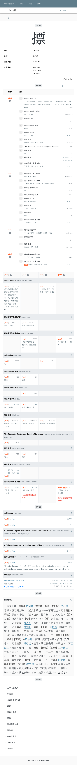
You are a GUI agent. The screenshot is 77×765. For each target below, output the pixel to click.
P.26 (70, 166)
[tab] (9, 18)
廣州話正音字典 (30, 99)
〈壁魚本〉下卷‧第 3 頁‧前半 (62, 580)
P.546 (70, 551)
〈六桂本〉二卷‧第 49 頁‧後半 (61, 583)
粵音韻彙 (27, 150)
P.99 (70, 135)
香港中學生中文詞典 (32, 181)
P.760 (70, 539)
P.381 (70, 562)
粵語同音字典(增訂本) (32, 111)
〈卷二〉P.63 (67, 160)
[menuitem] (38, 687)
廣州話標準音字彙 (31, 125)
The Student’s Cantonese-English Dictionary (41, 147)
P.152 (70, 519)
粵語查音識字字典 (31, 195)
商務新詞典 (28, 118)
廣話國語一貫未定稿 (32, 163)
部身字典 (27, 140)
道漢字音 (27, 157)
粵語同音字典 (29, 132)
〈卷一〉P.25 (68, 157)
